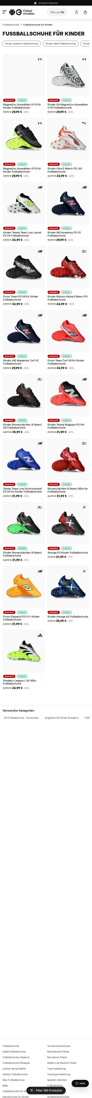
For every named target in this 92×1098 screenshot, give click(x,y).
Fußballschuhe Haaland (16, 1057)
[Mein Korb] (85, 12)
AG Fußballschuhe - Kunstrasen (21, 717)
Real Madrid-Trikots (58, 1051)
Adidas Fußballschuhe (15, 1074)
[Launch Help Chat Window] (80, 1083)
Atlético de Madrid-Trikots (61, 1062)
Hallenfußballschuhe (14, 1051)
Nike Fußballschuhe (14, 1079)
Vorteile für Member (46, 3)
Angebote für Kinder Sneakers (61, 717)
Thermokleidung (56, 1068)
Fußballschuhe (11, 24)
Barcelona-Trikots (57, 1057)
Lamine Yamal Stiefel (14, 1068)
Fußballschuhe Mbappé (16, 1062)
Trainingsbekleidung (58, 1074)
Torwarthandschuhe (58, 1045)
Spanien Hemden (57, 1079)
